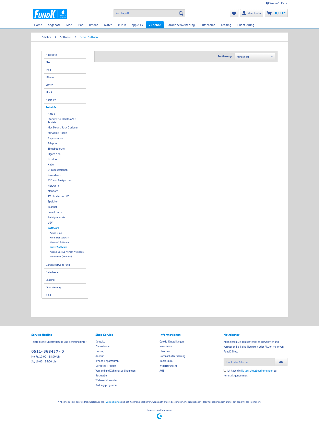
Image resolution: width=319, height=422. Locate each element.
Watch (49, 84)
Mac (48, 62)
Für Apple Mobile (57, 132)
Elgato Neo (54, 154)
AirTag (51, 113)
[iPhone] (93, 24)
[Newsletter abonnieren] (281, 362)
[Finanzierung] (245, 24)
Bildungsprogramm (106, 385)
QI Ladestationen (58, 169)
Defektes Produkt (105, 365)
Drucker (52, 159)
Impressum (166, 360)
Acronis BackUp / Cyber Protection (67, 251)
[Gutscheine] (208, 24)
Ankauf (99, 356)
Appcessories (55, 138)
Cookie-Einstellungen (172, 341)
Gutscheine (52, 272)
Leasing (50, 279)
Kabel (51, 164)
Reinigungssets (56, 217)
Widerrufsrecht (168, 365)
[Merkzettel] (234, 13)
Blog (48, 294)
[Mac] (69, 24)
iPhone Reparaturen (107, 360)
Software (53, 227)
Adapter (52, 143)
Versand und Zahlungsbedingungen (115, 370)
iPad (48, 69)
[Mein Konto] (251, 13)
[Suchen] (181, 13)
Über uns (165, 351)
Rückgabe (101, 375)
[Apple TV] (137, 24)
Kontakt (100, 341)
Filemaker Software (60, 237)
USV (50, 222)
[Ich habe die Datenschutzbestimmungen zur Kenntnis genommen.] (225, 370)
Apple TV (51, 99)
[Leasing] (226, 24)
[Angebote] (54, 24)
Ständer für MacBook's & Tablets (62, 120)
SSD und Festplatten (59, 180)
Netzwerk (53, 185)
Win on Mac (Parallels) (61, 256)
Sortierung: (225, 56)
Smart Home (55, 212)
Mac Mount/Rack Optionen (63, 127)
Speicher (53, 201)
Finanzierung (53, 287)
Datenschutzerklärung (172, 356)
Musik (49, 92)
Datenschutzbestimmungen (257, 370)
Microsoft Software (59, 242)
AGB (162, 370)
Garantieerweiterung (58, 264)
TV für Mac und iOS (59, 196)
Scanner (52, 206)
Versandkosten (113, 401)
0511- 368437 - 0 (47, 351)
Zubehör (51, 107)
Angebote (51, 54)
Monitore (53, 191)
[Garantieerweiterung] (181, 24)
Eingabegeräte (56, 148)
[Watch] (108, 24)
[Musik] (122, 24)
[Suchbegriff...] (149, 13)
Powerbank (54, 175)
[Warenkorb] (276, 13)
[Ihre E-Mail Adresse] (249, 362)
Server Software (58, 247)
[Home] (38, 24)
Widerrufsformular (106, 380)
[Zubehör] (155, 24)
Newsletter (166, 346)
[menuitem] (149, 13)
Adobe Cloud (56, 233)
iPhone (50, 77)
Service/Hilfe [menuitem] (275, 3)
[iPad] (80, 24)
